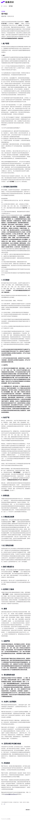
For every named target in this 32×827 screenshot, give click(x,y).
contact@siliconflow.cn (11, 794)
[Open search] (28, 2)
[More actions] (30, 2)
